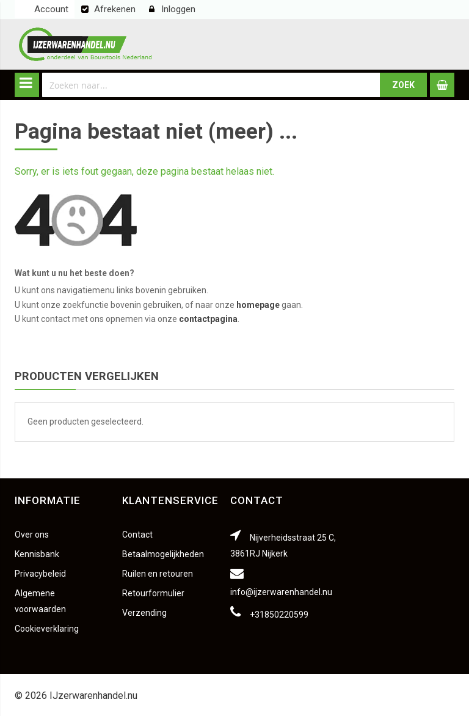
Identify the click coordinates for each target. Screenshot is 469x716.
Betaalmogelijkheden (163, 554)
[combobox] (211, 85)
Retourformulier (153, 593)
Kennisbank (37, 554)
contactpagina (208, 319)
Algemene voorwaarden (40, 601)
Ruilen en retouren (157, 574)
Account (51, 9)
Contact (137, 534)
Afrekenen (115, 9)
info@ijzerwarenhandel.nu (281, 592)
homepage (258, 305)
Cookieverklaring (47, 629)
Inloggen (178, 9)
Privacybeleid (40, 574)
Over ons (32, 534)
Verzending (144, 613)
